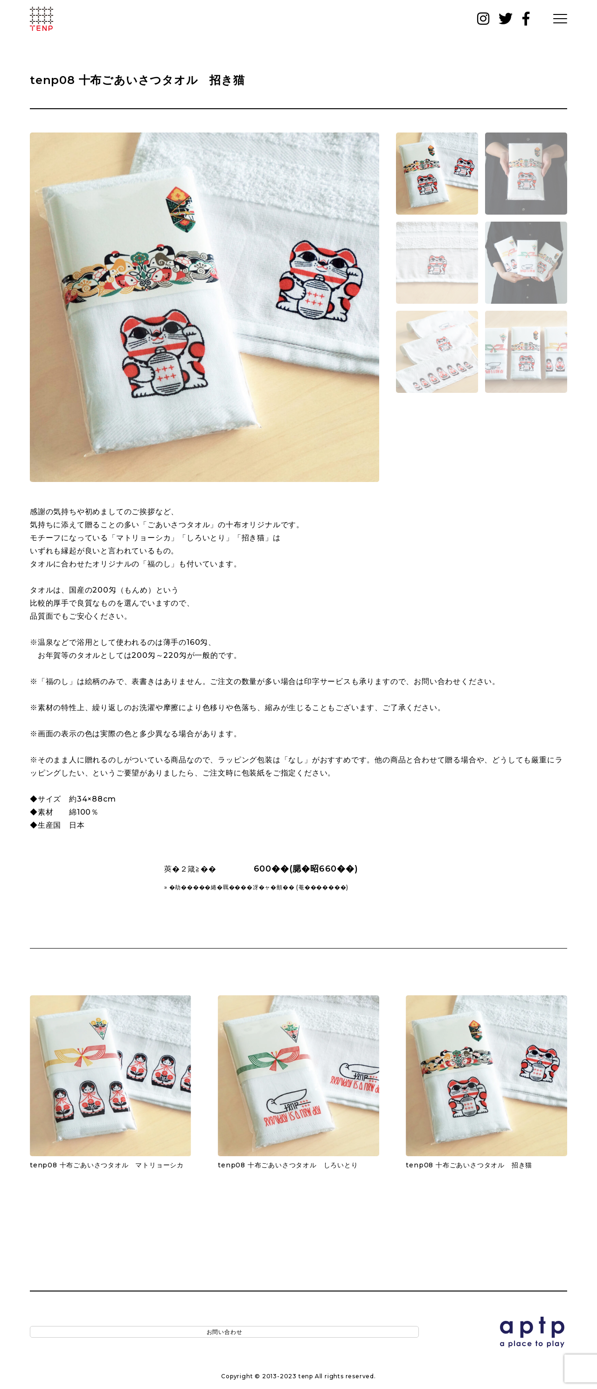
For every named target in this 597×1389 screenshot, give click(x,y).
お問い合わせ (79, 1332)
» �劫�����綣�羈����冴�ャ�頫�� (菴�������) (256, 887)
